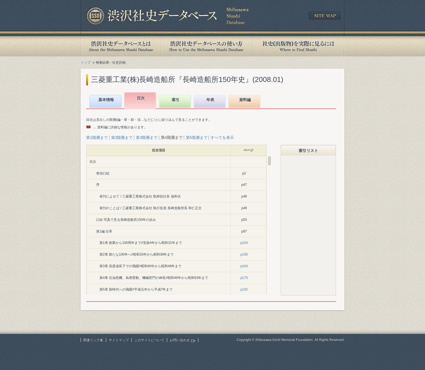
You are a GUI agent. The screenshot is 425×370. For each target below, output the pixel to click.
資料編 (245, 100)
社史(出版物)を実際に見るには (298, 46)
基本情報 (106, 100)
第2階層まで (122, 137)
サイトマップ (119, 340)
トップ (86, 62)
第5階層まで (197, 137)
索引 (175, 100)
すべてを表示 (222, 137)
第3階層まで (147, 137)
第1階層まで (97, 137)
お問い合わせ (180, 340)
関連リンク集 (93, 340)
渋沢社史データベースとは (120, 46)
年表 (210, 100)
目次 (141, 98)
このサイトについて (149, 340)
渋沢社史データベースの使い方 (206, 46)
